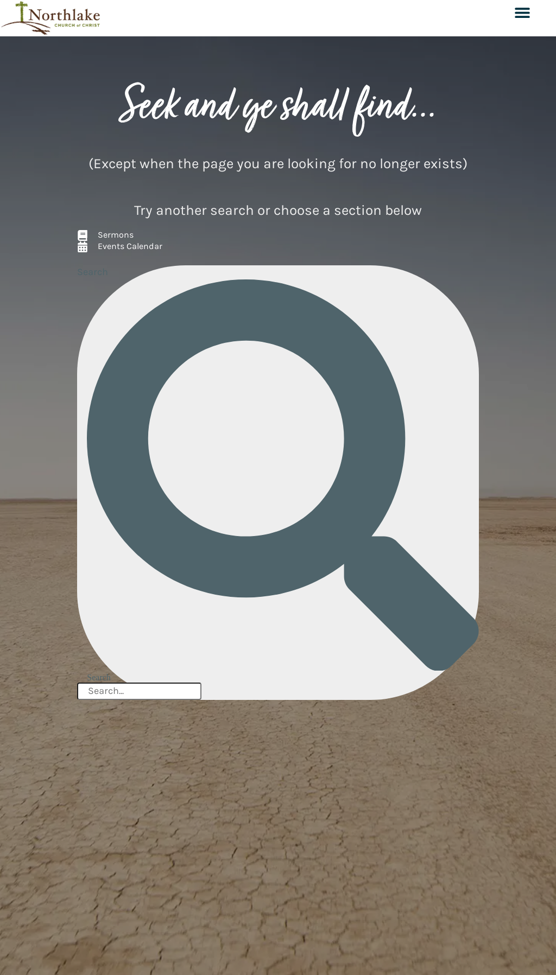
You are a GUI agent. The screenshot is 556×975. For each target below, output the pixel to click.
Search (92, 271)
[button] (522, 12)
